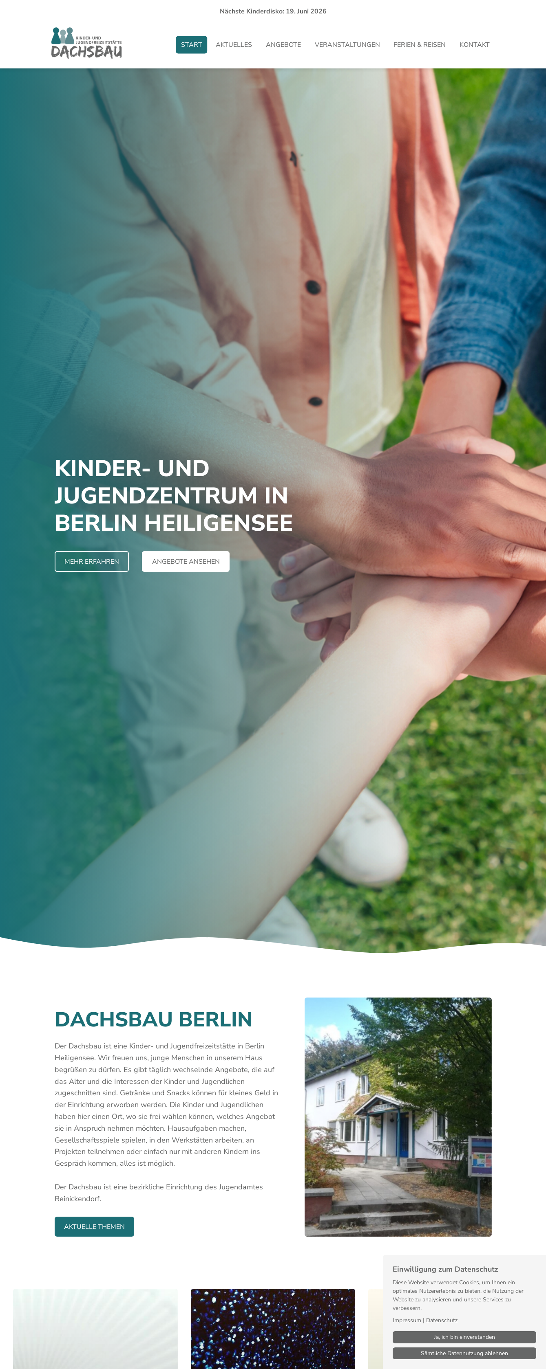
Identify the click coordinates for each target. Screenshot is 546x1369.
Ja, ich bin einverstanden (464, 1337)
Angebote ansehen (186, 561)
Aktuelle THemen (94, 1226)
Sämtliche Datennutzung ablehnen (464, 1353)
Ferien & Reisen (419, 44)
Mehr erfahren (91, 561)
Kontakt (475, 44)
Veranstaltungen (347, 44)
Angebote (283, 44)
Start (191, 44)
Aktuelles (234, 44)
